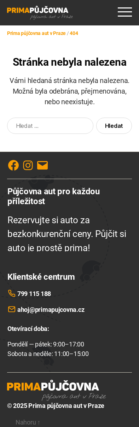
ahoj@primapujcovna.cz (50, 309)
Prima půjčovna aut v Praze (66, 405)
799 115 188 (34, 293)
